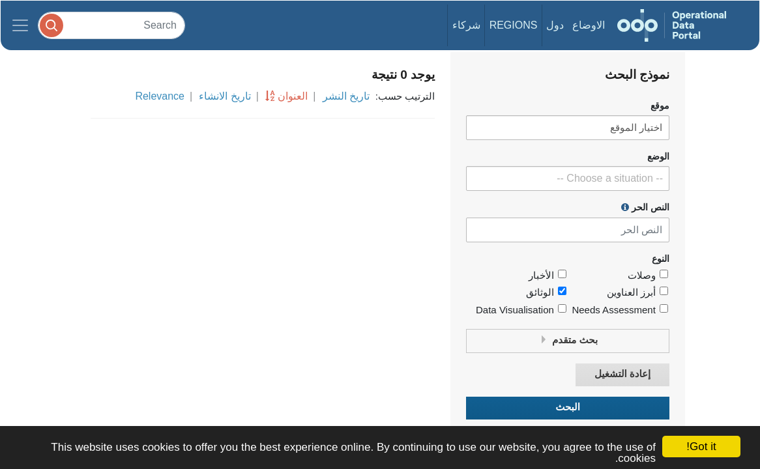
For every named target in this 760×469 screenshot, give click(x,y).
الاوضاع (588, 25)
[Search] (111, 25)
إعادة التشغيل (622, 374)
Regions (514, 25)
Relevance (159, 96)
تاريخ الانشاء (224, 96)
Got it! (701, 446)
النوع (660, 259)
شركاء (466, 25)
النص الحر (645, 207)
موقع (659, 106)
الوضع (658, 157)
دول (555, 25)
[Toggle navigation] (20, 25)
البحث (567, 407)
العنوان (293, 96)
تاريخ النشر (346, 96)
